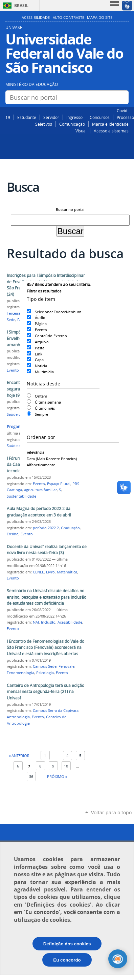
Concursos (100, 117)
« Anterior (19, 755)
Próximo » (57, 776)
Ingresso (74, 117)
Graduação (70, 528)
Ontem (41, 396)
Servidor (51, 117)
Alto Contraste (68, 17)
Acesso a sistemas (111, 130)
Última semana (48, 402)
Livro (50, 572)
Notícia (41, 365)
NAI (36, 622)
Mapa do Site (99, 17)
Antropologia (18, 717)
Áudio (40, 317)
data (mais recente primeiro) (52, 458)
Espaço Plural (58, 483)
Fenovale (66, 666)
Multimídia (44, 371)
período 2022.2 (46, 528)
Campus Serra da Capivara (56, 710)
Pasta (39, 347)
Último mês (45, 408)
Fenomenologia (20, 672)
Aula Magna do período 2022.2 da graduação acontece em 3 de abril (39, 512)
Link (38, 353)
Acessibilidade (36, 17)
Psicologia (45, 672)
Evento (41, 329)
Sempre (41, 414)
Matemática (67, 572)
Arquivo (42, 341)
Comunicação (72, 124)
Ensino (13, 534)
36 (31, 776)
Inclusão (48, 622)
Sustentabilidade (21, 496)
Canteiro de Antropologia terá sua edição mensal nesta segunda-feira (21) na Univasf (45, 692)
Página (41, 323)
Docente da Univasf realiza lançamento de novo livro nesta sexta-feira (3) (47, 550)
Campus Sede (45, 666)
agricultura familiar (40, 490)
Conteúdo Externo (51, 335)
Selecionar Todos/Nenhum (58, 311)
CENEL (38, 572)
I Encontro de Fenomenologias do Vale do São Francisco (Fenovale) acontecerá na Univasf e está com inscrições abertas (45, 647)
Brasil (21, 5)
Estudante (26, 117)
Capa (39, 359)
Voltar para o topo (111, 812)
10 (66, 765)
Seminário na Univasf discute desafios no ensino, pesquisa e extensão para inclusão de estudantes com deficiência (46, 597)
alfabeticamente (41, 464)
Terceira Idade (19, 313)
